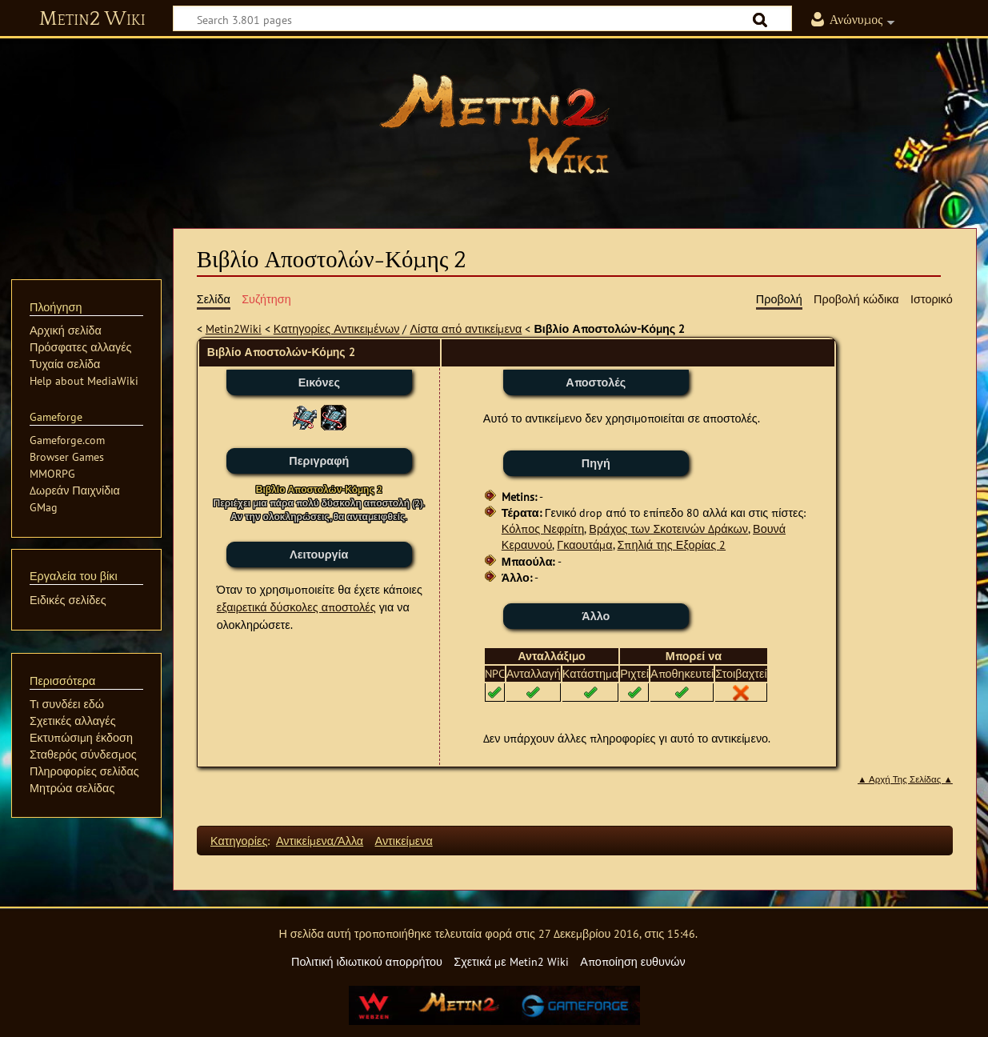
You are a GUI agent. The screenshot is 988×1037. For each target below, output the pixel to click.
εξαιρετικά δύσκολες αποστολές (296, 607)
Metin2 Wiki (92, 19)
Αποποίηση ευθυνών (632, 961)
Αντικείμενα (404, 840)
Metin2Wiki (234, 328)
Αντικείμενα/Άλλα (319, 840)
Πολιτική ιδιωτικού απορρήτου (366, 961)
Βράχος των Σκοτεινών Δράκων (668, 528)
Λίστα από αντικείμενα (466, 328)
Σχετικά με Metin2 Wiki (511, 961)
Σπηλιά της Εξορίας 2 (672, 544)
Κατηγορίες (238, 840)
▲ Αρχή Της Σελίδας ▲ (905, 779)
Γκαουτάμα (584, 544)
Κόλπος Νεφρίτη (543, 528)
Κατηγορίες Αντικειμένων (337, 328)
